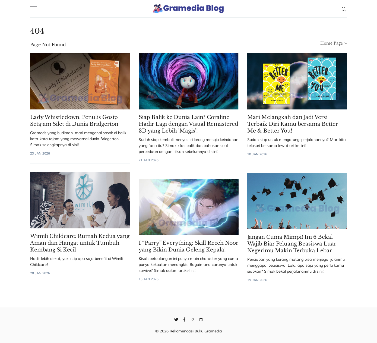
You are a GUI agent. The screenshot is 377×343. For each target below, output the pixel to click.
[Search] (343, 8)
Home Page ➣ (333, 43)
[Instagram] (192, 319)
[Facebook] (184, 319)
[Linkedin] (200, 319)
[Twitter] (176, 319)
